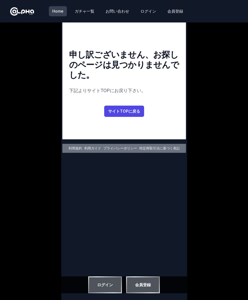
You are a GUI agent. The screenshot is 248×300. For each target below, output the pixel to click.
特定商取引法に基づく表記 (159, 148)
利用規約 (75, 148)
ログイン (148, 11)
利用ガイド (92, 148)
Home (57, 11)
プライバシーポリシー (120, 148)
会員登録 (175, 11)
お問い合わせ (117, 11)
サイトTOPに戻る (124, 111)
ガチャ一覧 (84, 11)
